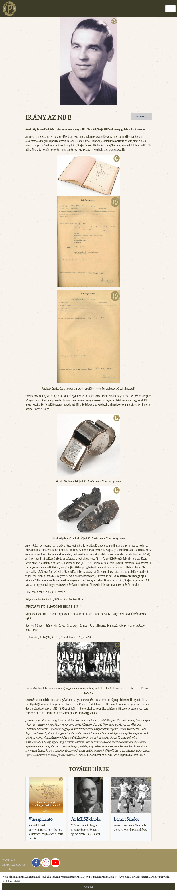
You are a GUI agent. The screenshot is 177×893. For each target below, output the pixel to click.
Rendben (88, 886)
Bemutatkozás (13, 864)
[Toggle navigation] (170, 8)
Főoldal (8, 860)
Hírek (6, 869)
